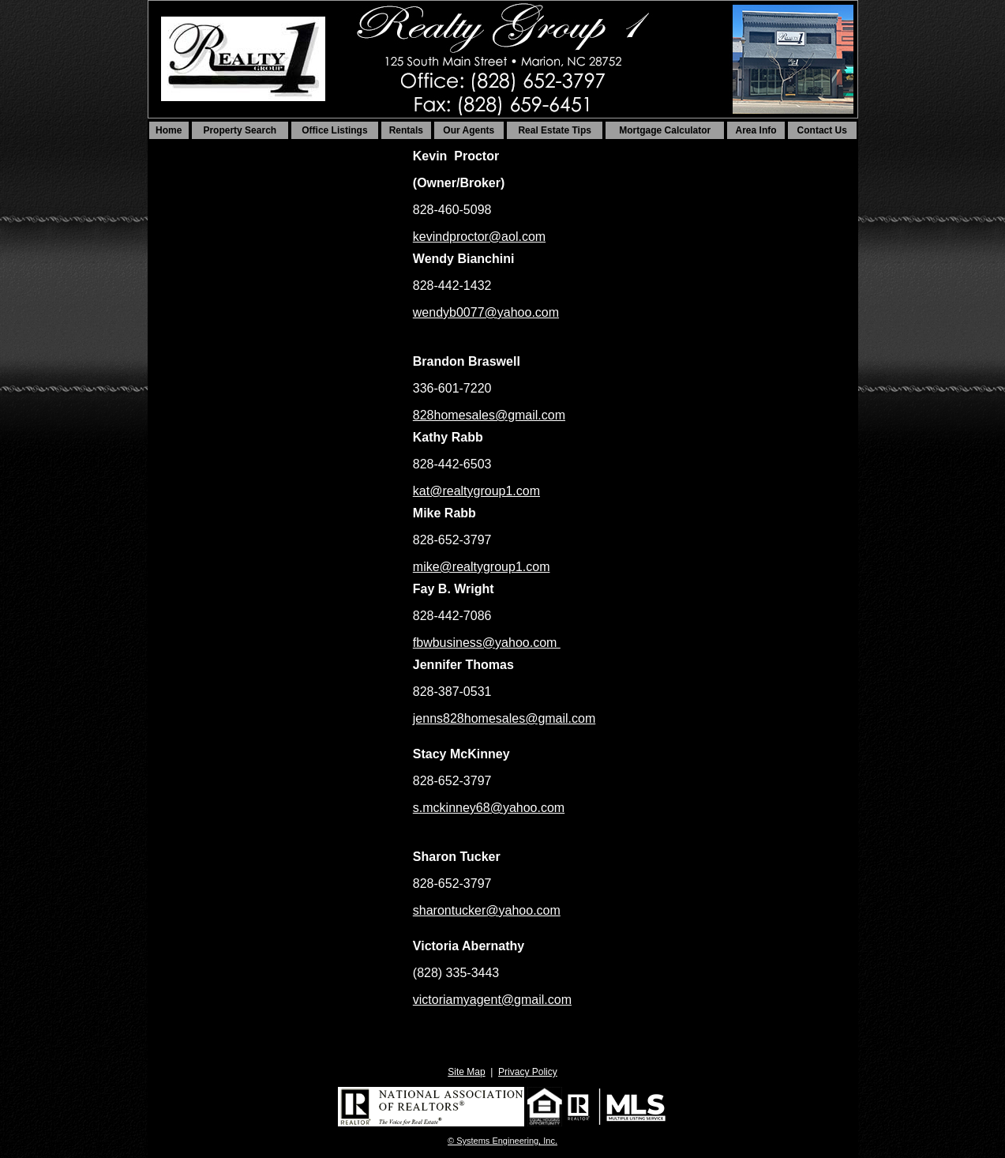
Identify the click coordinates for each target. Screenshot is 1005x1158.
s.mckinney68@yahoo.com (488, 807)
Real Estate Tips (554, 130)
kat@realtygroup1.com (476, 491)
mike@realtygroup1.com (481, 566)
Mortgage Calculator (665, 130)
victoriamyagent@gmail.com (492, 999)
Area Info (756, 130)
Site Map (466, 1071)
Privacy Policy (527, 1071)
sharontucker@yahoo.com (487, 910)
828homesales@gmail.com (489, 415)
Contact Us (822, 130)
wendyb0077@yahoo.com (486, 312)
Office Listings (334, 130)
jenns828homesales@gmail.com (504, 718)
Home (169, 130)
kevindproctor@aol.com (479, 236)
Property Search (239, 130)
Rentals (406, 130)
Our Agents (468, 130)
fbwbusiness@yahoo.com (487, 642)
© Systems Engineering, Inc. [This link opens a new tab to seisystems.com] (502, 1140)
